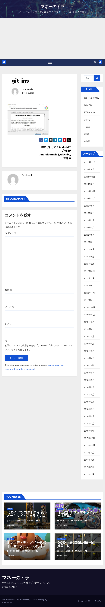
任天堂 (87, 127)
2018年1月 (89, 431)
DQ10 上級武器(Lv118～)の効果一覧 (76, 544)
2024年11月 (89, 176)
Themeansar (7, 602)
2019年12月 (89, 307)
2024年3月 (89, 184)
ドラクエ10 (89, 112)
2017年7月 (89, 460)
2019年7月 (89, 329)
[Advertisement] (52, 38)
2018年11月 (89, 372)
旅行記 (87, 134)
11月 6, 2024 (65, 551)
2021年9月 (89, 249)
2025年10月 (90, 162)
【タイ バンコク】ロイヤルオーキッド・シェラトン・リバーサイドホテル (26, 515)
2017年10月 (89, 445)
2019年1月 (89, 365)
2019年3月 (89, 351)
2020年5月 (89, 285)
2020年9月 (89, 271)
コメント (10, 233)
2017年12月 (89, 438)
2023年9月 (89, 205)
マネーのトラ (53, 6)
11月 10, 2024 (14, 551)
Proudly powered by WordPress (16, 600)
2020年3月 (89, 300)
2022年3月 (89, 242)
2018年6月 (89, 394)
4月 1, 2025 (64, 521)
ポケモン (88, 119)
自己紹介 (98, 601)
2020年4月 (89, 293)
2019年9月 (89, 322)
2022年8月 (89, 235)
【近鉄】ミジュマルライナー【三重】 (76, 514)
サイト (8, 324)
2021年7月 (89, 256)
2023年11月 (89, 191)
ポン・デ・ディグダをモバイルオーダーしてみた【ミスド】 (26, 546)
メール (9, 307)
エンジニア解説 (91, 98)
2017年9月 (89, 452)
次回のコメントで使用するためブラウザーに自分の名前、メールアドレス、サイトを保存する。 (39, 347)
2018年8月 (89, 387)
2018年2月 (89, 423)
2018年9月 (89, 380)
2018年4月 (89, 409)
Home (80, 601)
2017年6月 (89, 467)
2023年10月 (90, 198)
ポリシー (89, 601)
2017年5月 (89, 474)
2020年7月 (89, 278)
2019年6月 (89, 336)
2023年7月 (89, 220)
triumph (29, 89)
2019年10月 (89, 314)
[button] (95, 62)
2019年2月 (89, 358)
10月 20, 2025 (15, 521)
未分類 (87, 141)
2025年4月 (89, 169)
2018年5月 (89, 401)
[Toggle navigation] (50, 62)
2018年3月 (89, 416)
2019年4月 (89, 343)
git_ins (20, 81)
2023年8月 (89, 213)
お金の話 (88, 105)
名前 (8, 290)
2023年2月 (89, 227)
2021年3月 (89, 264)
